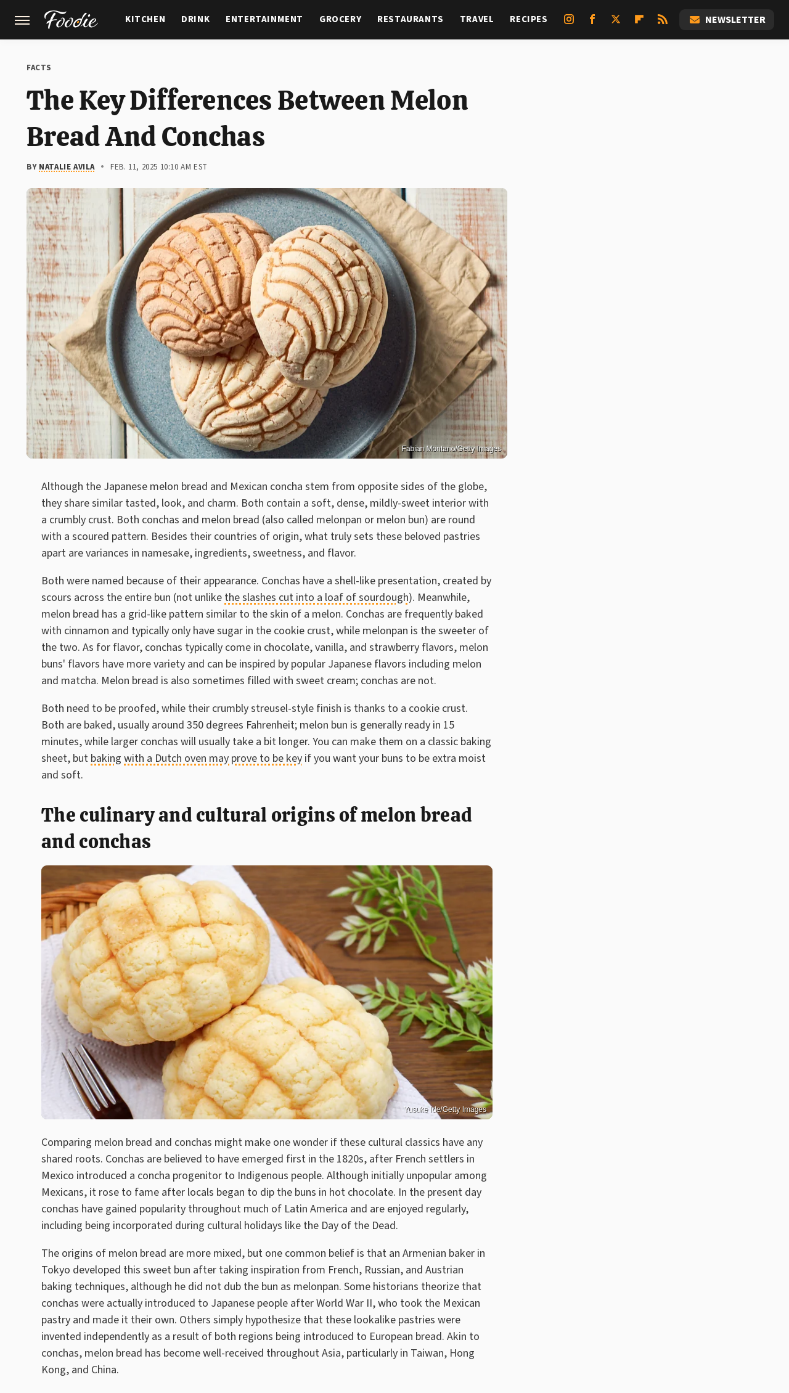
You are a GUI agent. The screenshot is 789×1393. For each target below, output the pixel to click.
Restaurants (410, 19)
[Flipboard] (639, 24)
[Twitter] (616, 24)
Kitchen (145, 19)
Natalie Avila (67, 167)
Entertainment (264, 19)
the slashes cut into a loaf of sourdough (316, 597)
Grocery (340, 19)
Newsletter (727, 20)
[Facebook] (592, 24)
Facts (39, 67)
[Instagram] (569, 24)
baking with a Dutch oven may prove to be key (196, 758)
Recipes (528, 19)
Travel (477, 19)
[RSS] (662, 24)
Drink (195, 19)
